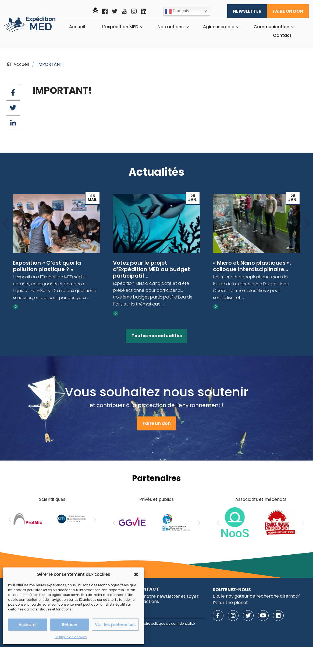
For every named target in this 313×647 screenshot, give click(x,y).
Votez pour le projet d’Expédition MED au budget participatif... (151, 269)
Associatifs (246, 499)
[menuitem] (77, 27)
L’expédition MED (120, 27)
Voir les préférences (115, 624)
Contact (282, 35)
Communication (271, 27)
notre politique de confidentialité (168, 623)
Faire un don (288, 11)
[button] (136, 574)
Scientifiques (52, 499)
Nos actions (171, 27)
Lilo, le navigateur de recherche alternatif (256, 596)
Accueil (77, 27)
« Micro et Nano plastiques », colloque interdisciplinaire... (252, 266)
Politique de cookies (71, 637)
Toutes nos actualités (156, 336)
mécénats (275, 499)
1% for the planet (230, 602)
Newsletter (247, 11)
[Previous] (6, 224)
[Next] (307, 224)
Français (177, 11)
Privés (145, 499)
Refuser (69, 624)
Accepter (28, 624)
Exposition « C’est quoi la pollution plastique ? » (47, 266)
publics (166, 499)
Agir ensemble (218, 27)
